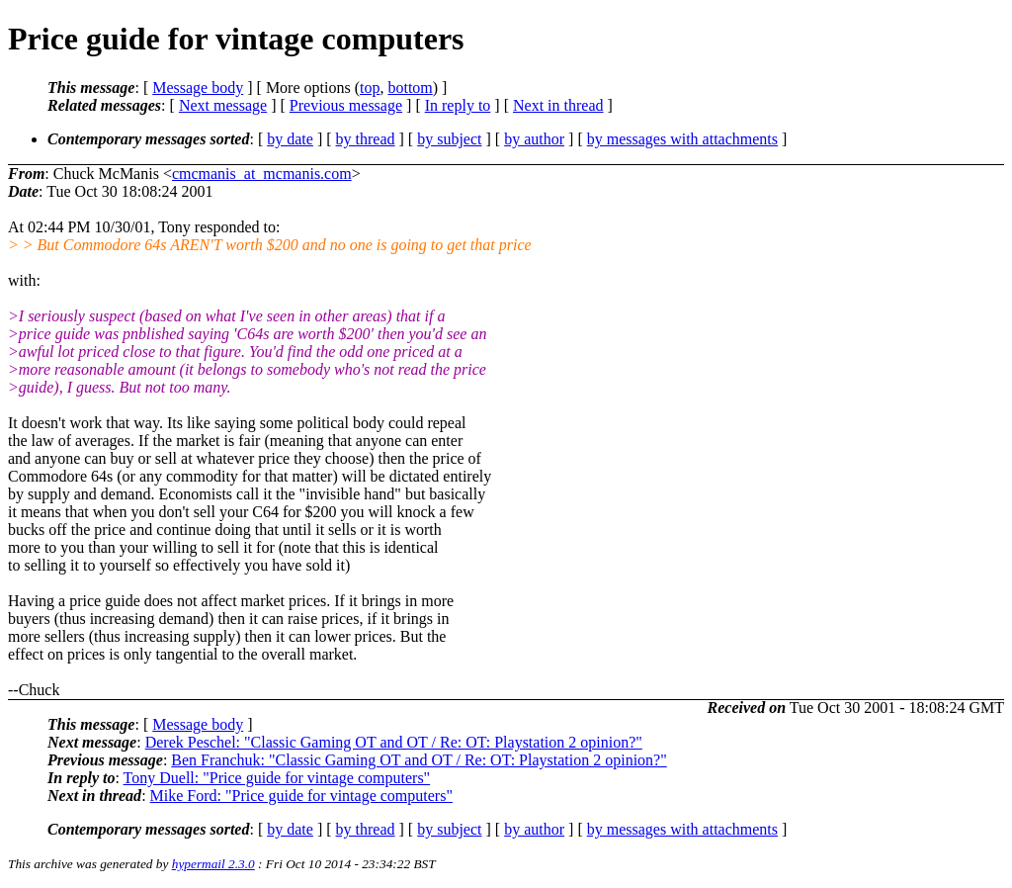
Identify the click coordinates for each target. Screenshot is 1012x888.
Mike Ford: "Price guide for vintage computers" (301, 795)
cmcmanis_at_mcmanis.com (262, 173)
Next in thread (558, 105)
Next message (223, 105)
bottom (409, 87)
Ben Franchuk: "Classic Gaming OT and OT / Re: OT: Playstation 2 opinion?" (418, 760)
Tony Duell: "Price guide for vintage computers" (277, 777)
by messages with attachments (682, 139)
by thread (365, 139)
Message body (197, 87)
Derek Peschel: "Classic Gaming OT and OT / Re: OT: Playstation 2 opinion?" (393, 742)
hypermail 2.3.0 (213, 863)
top (370, 87)
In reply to (458, 105)
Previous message (346, 105)
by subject (449, 139)
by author (534, 139)
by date (290, 139)
